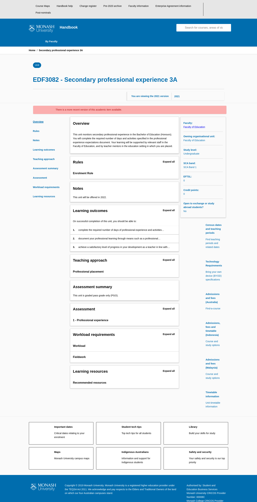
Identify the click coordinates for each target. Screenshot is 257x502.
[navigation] (41, 22)
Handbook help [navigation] (65, 6)
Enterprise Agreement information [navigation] (173, 6)
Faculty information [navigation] (138, 6)
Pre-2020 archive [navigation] (112, 6)
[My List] (227, 6)
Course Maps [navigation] (43, 6)
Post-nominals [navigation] (205, 6)
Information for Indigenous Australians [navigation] (194, 488)
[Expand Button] (173, 167)
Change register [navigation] (88, 6)
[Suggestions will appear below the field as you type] (204, 21)
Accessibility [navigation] (49, 488)
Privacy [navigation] (142, 488)
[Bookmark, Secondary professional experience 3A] (221, 58)
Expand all (169, 155)
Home (32, 43)
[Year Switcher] (209, 89)
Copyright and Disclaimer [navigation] (97, 488)
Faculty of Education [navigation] (194, 120)
